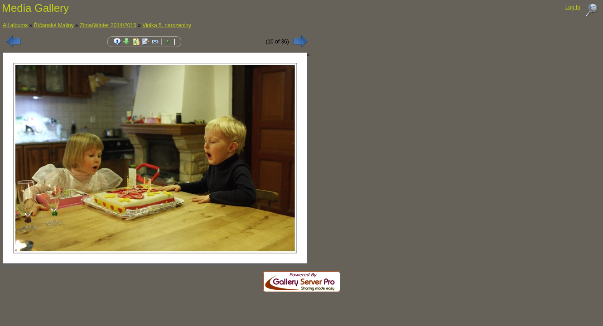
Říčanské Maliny (54, 25)
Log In (572, 7)
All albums (15, 25)
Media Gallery (35, 8)
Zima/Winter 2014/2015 (108, 25)
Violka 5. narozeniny (166, 25)
